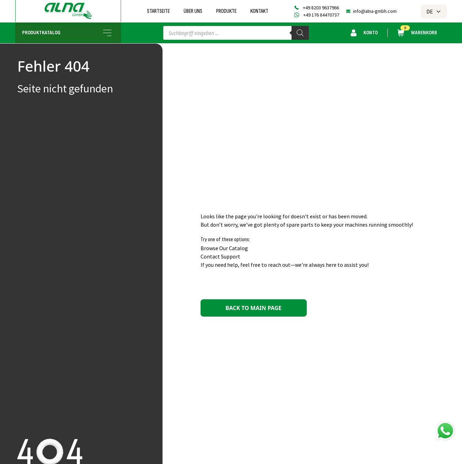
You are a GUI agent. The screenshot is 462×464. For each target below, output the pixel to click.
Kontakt (259, 11)
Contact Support (220, 256)
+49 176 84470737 (321, 15)
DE (433, 11)
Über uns (193, 11)
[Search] (300, 33)
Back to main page (253, 308)
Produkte (226, 11)
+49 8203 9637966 (321, 7)
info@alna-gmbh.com (375, 11)
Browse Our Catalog (224, 248)
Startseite (158, 11)
